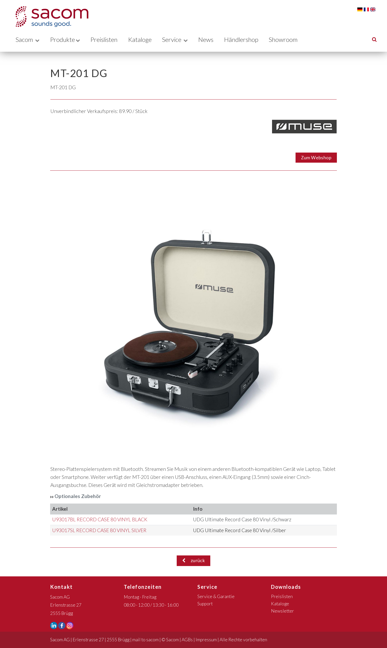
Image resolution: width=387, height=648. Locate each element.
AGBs (187, 639)
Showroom (289, 39)
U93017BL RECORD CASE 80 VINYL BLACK (99, 519)
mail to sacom (145, 639)
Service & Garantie (216, 596)
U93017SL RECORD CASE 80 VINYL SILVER (99, 530)
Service (179, 39)
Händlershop (246, 39)
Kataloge (143, 39)
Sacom (28, 39)
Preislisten (106, 39)
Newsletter (282, 611)
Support (205, 603)
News (210, 39)
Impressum (206, 639)
